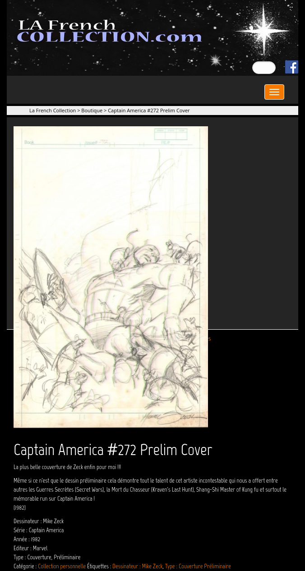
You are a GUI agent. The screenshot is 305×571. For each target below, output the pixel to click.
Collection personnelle (62, 566)
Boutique (91, 110)
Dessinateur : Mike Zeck (137, 566)
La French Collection (52, 110)
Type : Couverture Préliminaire (198, 566)
